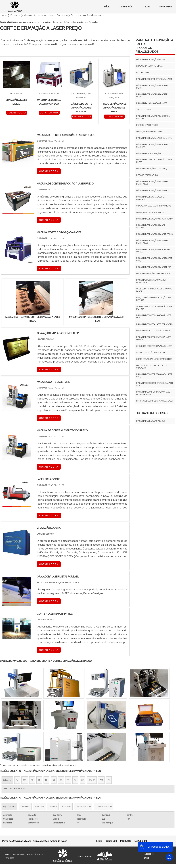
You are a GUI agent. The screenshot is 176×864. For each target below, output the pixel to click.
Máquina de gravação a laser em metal (152, 86)
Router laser (58, 22)
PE (68, 780)
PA (109, 780)
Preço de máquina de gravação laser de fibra (154, 298)
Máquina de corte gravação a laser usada (153, 316)
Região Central (9, 806)
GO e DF (92, 780)
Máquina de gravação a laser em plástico (152, 145)
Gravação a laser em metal (149, 66)
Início (106, 7)
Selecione (7, 780)
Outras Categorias (151, 413)
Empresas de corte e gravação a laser (154, 400)
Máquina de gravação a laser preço (153, 190)
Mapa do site (140, 841)
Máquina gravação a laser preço (152, 168)
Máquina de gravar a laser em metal (154, 138)
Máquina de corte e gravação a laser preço (154, 160)
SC (53, 780)
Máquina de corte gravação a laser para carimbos (153, 393)
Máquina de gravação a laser (150, 59)
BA (75, 780)
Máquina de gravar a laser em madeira (35, 22)
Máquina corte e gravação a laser (153, 330)
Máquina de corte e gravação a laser (154, 79)
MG (24, 780)
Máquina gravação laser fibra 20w (153, 273)
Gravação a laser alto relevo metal (153, 205)
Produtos (125, 841)
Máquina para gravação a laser (151, 103)
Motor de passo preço (147, 125)
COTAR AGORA (16, 112)
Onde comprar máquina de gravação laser (154, 290)
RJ (17, 780)
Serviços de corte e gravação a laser (154, 346)
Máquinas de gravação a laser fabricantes (151, 281)
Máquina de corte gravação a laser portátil (153, 338)
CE (82, 780)
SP (39, 780)
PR (46, 780)
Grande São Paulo (83, 806)
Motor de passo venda (147, 175)
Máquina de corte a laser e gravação (154, 324)
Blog (146, 7)
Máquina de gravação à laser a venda (154, 218)
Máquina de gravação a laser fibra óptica (81, 22)
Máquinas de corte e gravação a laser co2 (155, 384)
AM (101, 780)
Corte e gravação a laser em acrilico (154, 359)
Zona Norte (25, 806)
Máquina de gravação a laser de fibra (154, 234)
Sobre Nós (125, 7)
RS (61, 780)
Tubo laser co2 (143, 109)
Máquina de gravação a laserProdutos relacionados (154, 46)
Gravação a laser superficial (150, 212)
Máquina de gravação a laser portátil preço (154, 259)
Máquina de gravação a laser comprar (150, 226)
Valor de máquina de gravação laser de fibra (154, 307)
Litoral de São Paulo (104, 806)
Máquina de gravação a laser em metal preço (152, 182)
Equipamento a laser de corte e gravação (151, 366)
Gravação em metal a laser (149, 131)
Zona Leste (66, 806)
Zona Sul (53, 806)
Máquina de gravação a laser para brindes (153, 117)
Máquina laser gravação (148, 153)
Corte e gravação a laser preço (151, 352)
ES (32, 780)
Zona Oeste (39, 806)
